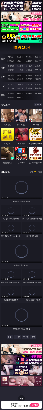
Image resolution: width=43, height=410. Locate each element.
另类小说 (20, 88)
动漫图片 (38, 75)
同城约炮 (10, 93)
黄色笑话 (29, 88)
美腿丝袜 (10, 79)
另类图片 (38, 79)
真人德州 (20, 57)
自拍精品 (29, 66)
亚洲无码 (10, 66)
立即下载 (35, 405)
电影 (3, 67)
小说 (3, 86)
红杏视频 (10, 97)
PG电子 (10, 57)
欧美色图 (29, 75)
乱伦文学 (20, 84)
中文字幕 (20, 70)
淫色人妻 (29, 84)
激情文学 (10, 84)
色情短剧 (20, 97)
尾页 (33, 337)
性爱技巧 (38, 88)
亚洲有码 (10, 70)
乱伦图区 (29, 79)
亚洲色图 (20, 75)
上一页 (17, 337)
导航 (3, 95)
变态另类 (38, 70)
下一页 (25, 337)
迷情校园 (10, 88)
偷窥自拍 (10, 75)
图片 (3, 77)
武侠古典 (38, 84)
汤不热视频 (38, 93)
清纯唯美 (20, 79)
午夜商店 (20, 93)
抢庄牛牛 (38, 61)
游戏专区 (38, 57)
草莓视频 (29, 93)
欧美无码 (20, 66)
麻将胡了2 (10, 61)
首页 (9, 337)
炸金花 (19, 61)
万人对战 (29, 57)
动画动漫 (38, 66)
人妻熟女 (29, 70)
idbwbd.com (21, 47)
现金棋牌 (29, 61)
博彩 (3, 58)
